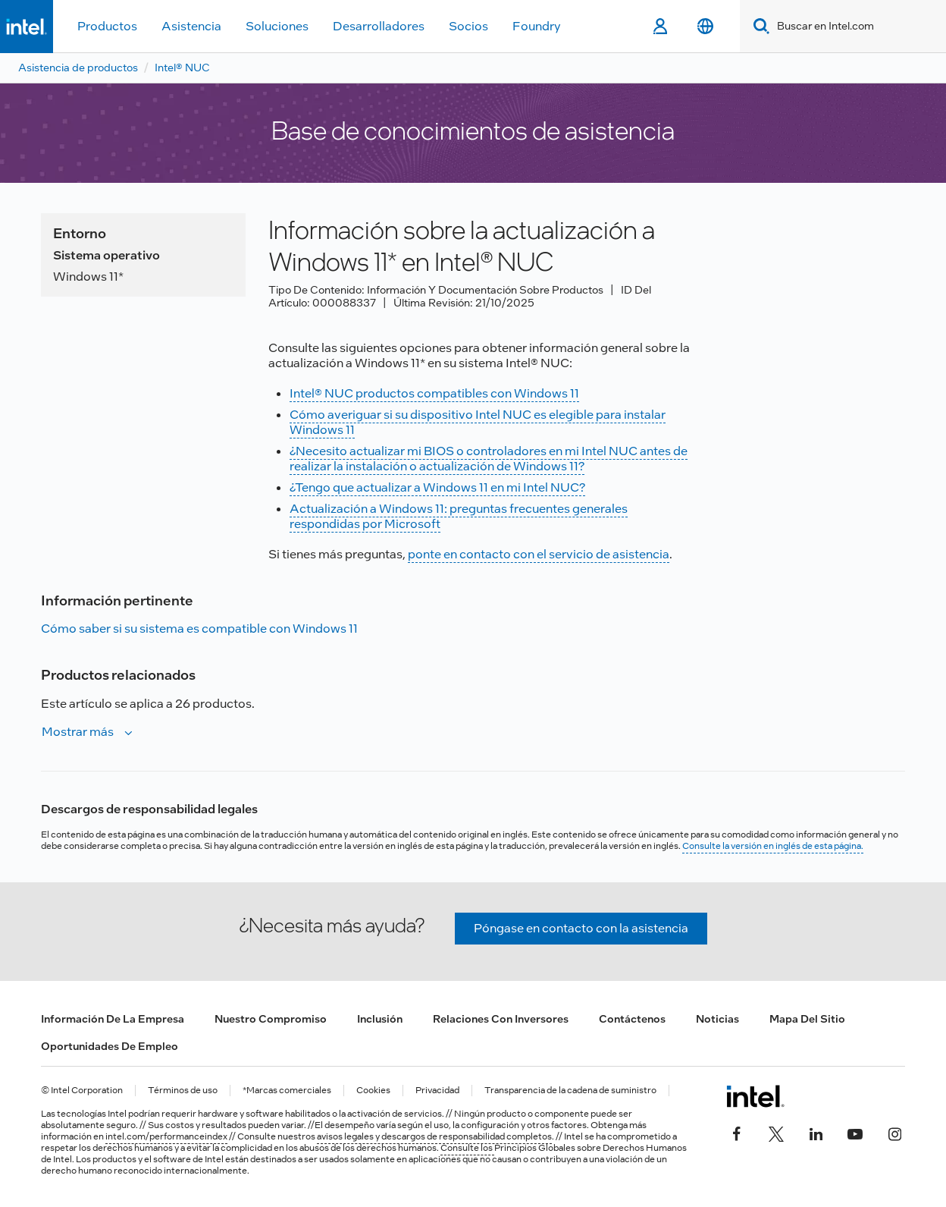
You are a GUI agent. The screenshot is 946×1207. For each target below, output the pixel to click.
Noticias (717, 1019)
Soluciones (277, 26)
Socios (468, 26)
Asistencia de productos (78, 67)
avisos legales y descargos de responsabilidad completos (434, 1136)
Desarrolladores (378, 26)
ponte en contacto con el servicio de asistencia (538, 554)
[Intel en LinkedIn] (815, 1133)
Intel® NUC (182, 67)
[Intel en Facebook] (736, 1133)
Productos (107, 26)
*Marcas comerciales (287, 1090)
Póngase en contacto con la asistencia (581, 928)
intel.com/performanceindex (166, 1136)
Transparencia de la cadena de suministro (570, 1090)
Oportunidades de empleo (109, 1046)
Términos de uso (183, 1090)
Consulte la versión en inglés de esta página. (772, 846)
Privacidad (437, 1090)
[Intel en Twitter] (776, 1133)
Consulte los (467, 1148)
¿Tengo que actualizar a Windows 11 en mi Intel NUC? (437, 487)
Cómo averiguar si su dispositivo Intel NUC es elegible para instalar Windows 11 (478, 422)
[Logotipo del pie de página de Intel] (755, 1096)
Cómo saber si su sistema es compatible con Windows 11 (199, 629)
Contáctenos (632, 1019)
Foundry (536, 26)
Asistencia (191, 26)
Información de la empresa (112, 1019)
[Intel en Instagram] (894, 1133)
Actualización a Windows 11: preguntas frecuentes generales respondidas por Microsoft (459, 516)
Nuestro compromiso (271, 1019)
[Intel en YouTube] (855, 1133)
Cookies (373, 1090)
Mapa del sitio (807, 1019)
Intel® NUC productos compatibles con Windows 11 (434, 393)
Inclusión (380, 1019)
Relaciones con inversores (501, 1019)
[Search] (758, 26)
